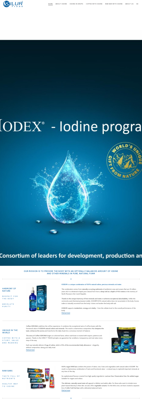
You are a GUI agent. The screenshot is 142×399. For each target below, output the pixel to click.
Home (50, 4)
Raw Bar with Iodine (114, 4)
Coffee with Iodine (94, 4)
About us (129, 4)
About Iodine (61, 4)
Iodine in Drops (76, 4)
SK (137, 4)
